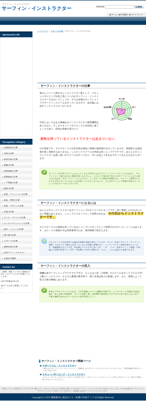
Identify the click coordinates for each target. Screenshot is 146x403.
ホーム (114, 14)
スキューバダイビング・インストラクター (63, 374)
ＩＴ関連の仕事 (11, 182)
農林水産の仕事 (11, 247)
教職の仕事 (9, 165)
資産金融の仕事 (11, 171)
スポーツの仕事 (57, 31)
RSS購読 (124, 14)
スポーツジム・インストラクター (59, 365)
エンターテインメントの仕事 (16, 223)
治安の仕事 (9, 153)
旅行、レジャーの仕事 (14, 229)
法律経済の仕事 (11, 147)
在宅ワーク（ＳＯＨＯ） (14, 252)
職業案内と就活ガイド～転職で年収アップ (72, 397)
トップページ (42, 31)
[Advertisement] (66, 57)
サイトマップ (137, 14)
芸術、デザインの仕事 (14, 206)
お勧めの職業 (10, 258)
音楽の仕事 (9, 212)
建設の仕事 (9, 188)
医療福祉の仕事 (11, 177)
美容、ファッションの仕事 (15, 194)
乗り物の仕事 (10, 235)
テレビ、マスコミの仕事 (14, 217)
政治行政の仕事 (11, 159)
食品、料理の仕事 (12, 200)
